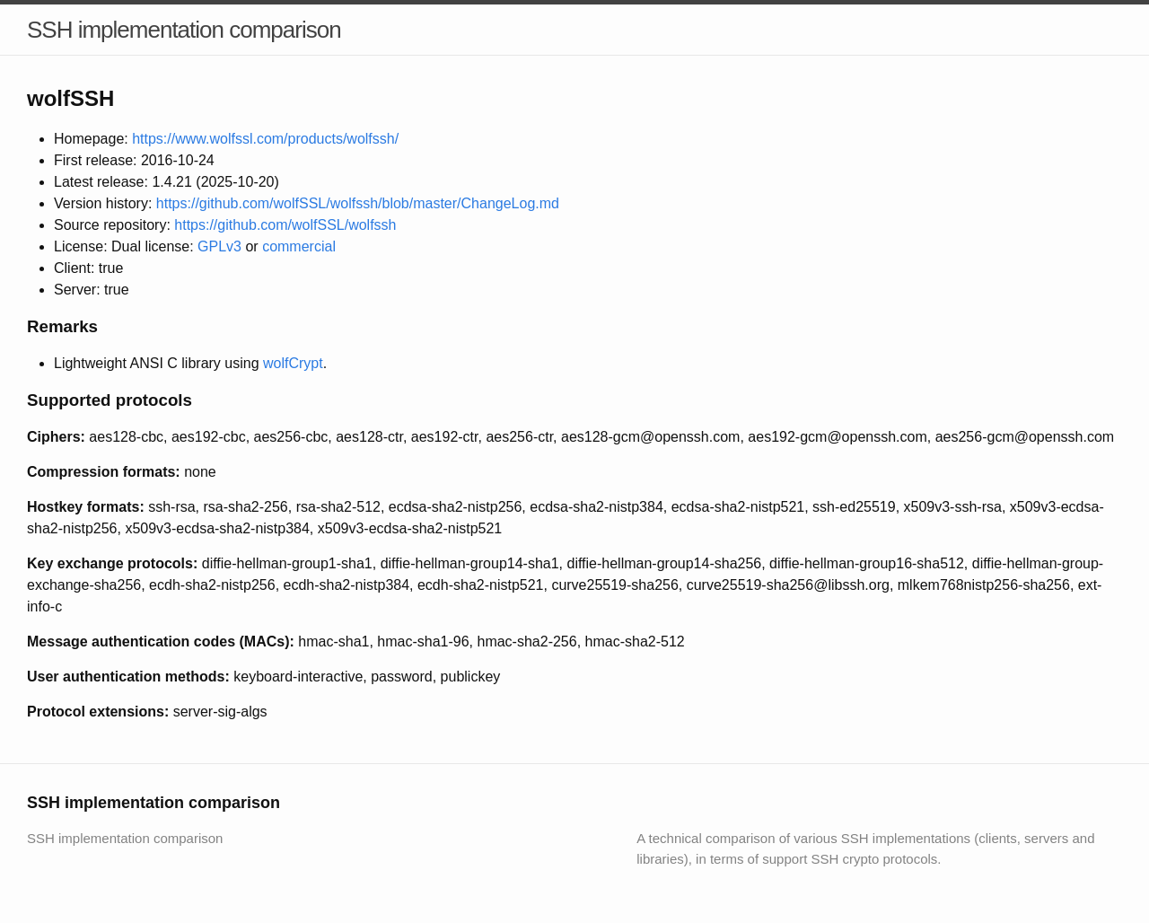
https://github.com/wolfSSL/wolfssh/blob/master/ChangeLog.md (357, 203)
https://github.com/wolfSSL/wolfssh (285, 225)
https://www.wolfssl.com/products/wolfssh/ (265, 138)
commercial (299, 246)
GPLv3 (219, 246)
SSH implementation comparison (184, 29)
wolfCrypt (293, 363)
